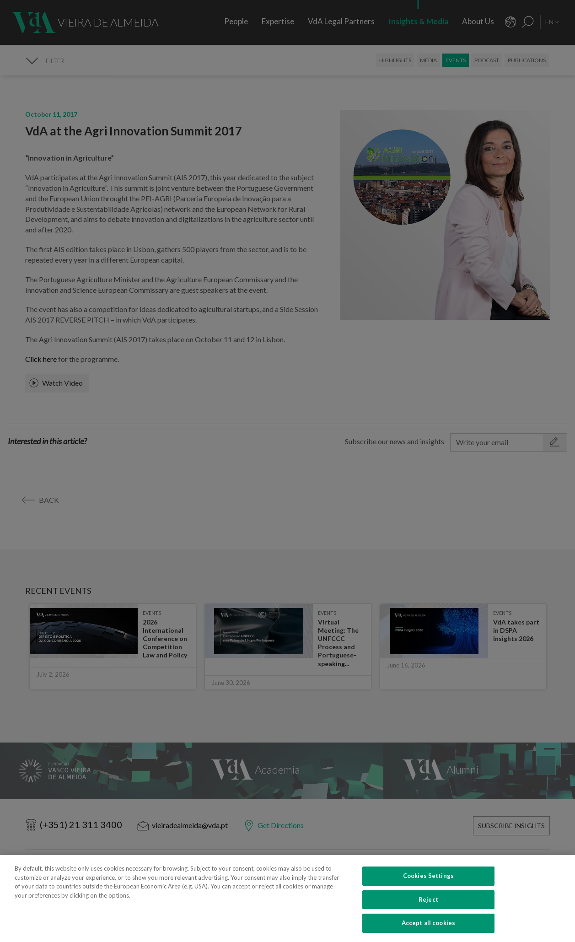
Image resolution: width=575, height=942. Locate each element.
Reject (428, 915)
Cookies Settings (428, 891)
